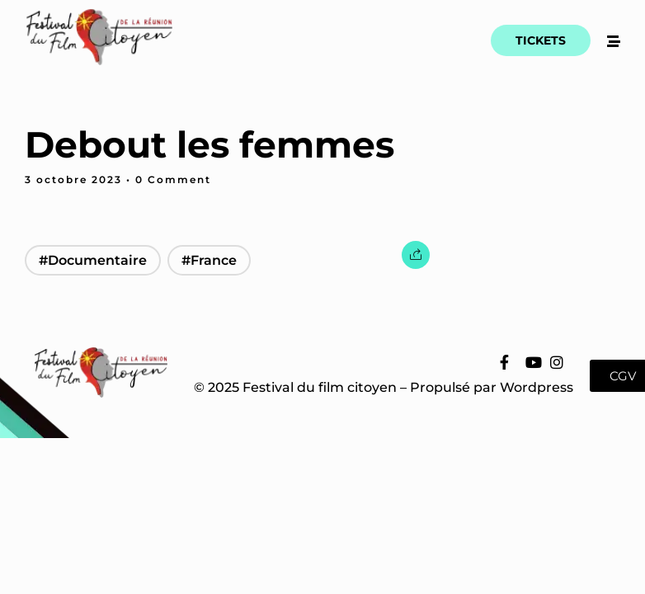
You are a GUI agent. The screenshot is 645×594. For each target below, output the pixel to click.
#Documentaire (93, 260)
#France (209, 260)
